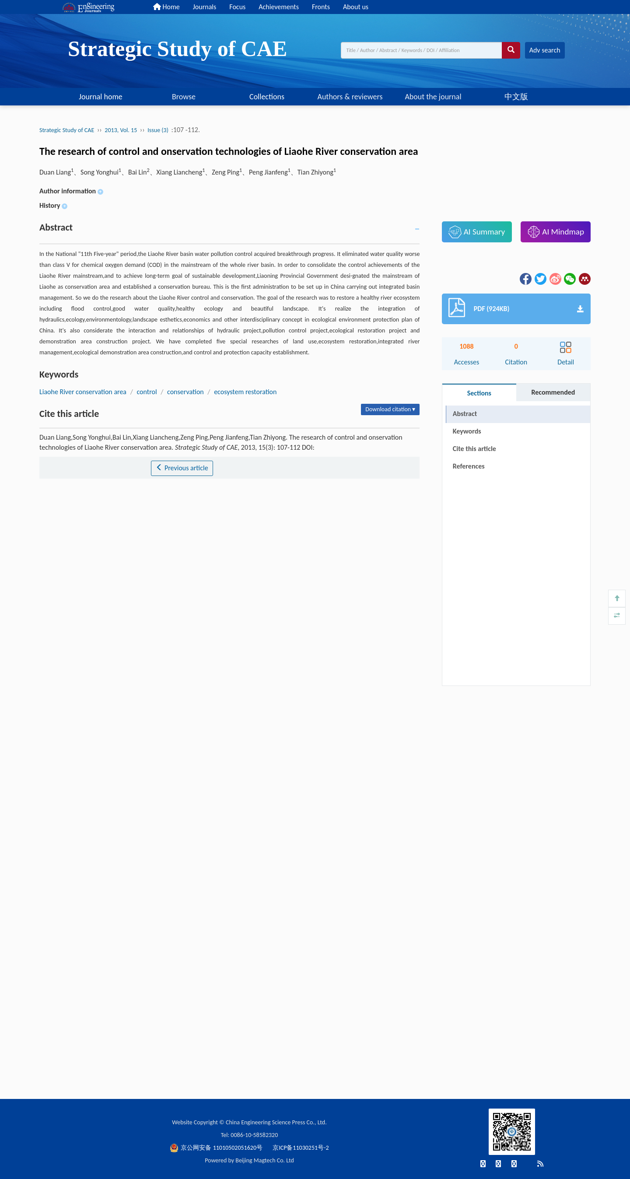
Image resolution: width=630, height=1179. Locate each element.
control (146, 392)
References (469, 466)
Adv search (544, 50)
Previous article (182, 468)
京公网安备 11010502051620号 (217, 1147)
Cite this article (474, 448)
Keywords (467, 431)
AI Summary (476, 231)
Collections (266, 96)
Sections (479, 393)
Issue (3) (157, 130)
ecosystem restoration (245, 392)
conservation (185, 392)
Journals (205, 7)
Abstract (465, 413)
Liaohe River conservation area (82, 392)
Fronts (321, 7)
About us (355, 7)
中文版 (516, 96)
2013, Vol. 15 (121, 130)
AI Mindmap (555, 231)
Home (166, 7)
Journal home (100, 96)
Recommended (553, 392)
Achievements (279, 7)
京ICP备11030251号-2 (301, 1147)
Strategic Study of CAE (66, 130)
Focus (237, 7)
